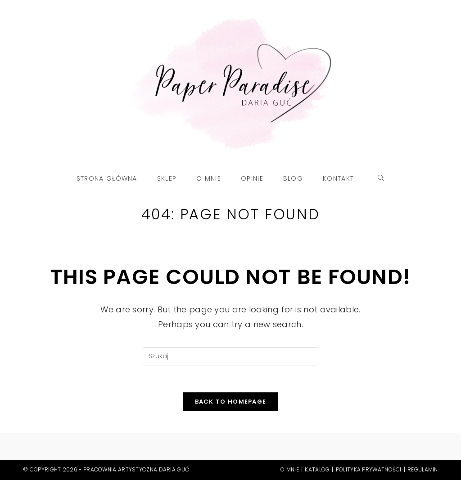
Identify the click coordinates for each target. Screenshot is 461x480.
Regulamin (422, 469)
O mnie (289, 469)
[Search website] (381, 178)
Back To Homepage (231, 401)
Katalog (317, 469)
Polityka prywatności (369, 469)
